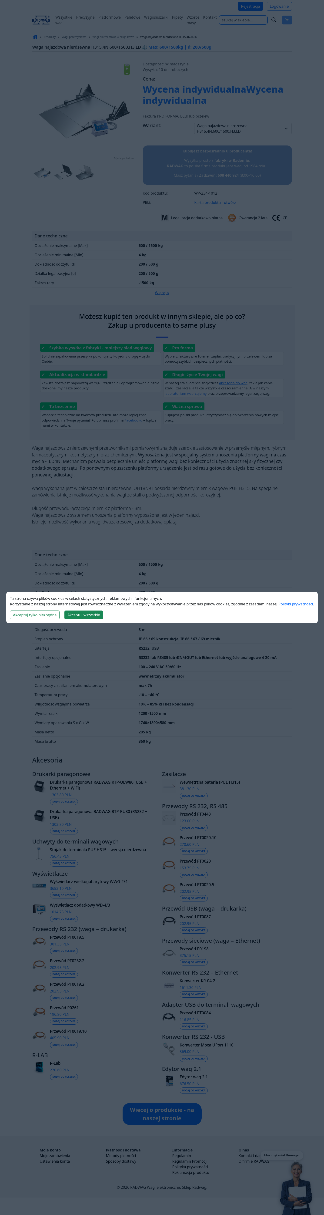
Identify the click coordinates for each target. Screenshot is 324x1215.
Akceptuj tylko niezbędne (35, 615)
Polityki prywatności (295, 604)
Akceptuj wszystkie (83, 615)
